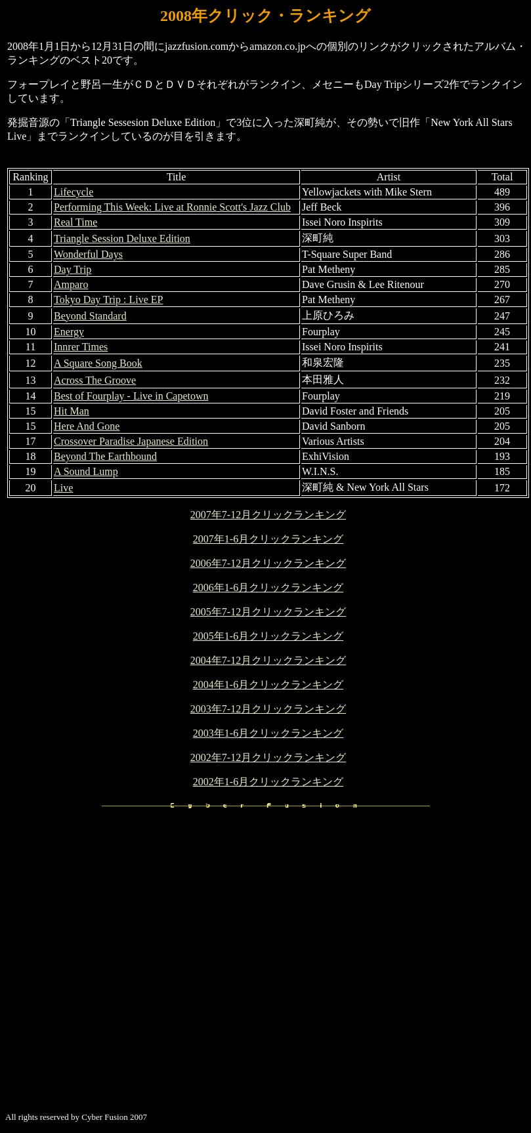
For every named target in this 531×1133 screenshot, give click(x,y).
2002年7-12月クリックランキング (268, 757)
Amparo (71, 284)
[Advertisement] (123, 978)
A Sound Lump (86, 471)
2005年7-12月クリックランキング (268, 611)
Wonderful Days (88, 254)
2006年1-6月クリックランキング (268, 587)
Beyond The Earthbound (105, 456)
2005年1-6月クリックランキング (268, 636)
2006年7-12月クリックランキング (268, 563)
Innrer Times (81, 346)
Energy (69, 331)
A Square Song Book (98, 363)
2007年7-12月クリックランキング (268, 514)
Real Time (75, 222)
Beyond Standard (90, 315)
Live (63, 487)
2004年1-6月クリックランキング (268, 684)
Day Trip (72, 269)
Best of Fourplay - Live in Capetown (131, 396)
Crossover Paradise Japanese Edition (131, 441)
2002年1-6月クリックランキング (268, 781)
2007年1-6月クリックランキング (268, 539)
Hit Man (71, 411)
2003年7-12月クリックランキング (268, 708)
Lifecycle (73, 191)
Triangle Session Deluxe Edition (122, 238)
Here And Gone (86, 426)
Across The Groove (95, 380)
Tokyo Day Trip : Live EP (108, 299)
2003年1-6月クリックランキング (268, 733)
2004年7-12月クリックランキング (268, 660)
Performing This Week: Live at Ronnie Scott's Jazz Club (172, 207)
